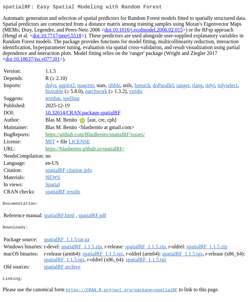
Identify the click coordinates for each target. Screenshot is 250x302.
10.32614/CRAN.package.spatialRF (82, 114)
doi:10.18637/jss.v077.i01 (33, 60)
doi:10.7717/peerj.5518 (57, 37)
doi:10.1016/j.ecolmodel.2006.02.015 (143, 31)
